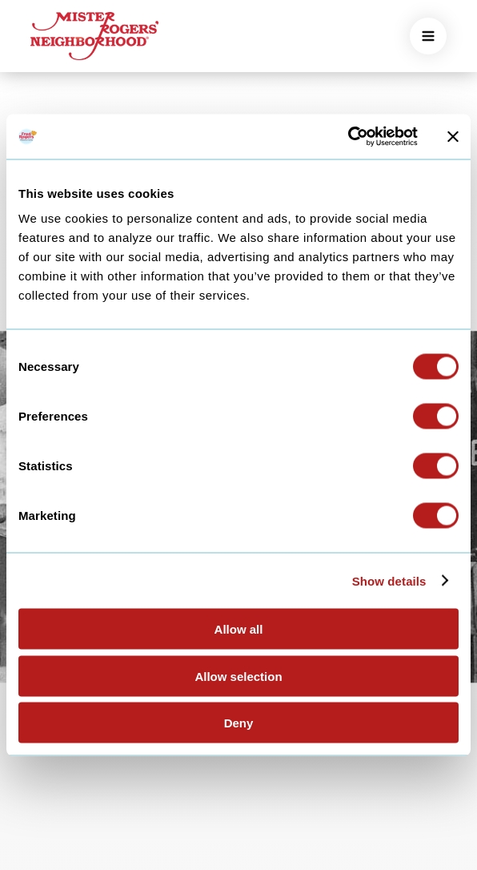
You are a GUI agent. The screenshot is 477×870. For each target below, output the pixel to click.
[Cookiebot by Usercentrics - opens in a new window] (348, 137)
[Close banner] (453, 136)
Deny (239, 723)
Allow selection (238, 676)
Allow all (238, 629)
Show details (389, 580)
